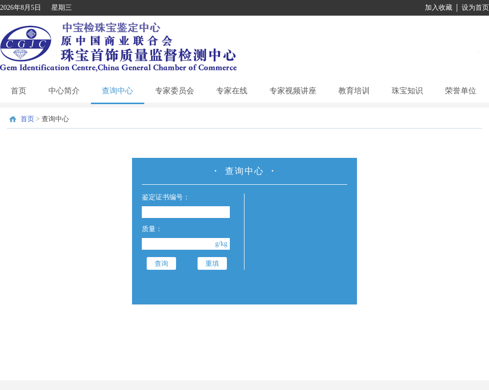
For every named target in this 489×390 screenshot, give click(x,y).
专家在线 (231, 91)
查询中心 (117, 91)
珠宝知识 (407, 91)
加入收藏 (438, 7)
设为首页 (475, 7)
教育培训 (354, 91)
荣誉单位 (460, 91)
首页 (18, 91)
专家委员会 (174, 91)
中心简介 (64, 91)
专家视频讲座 (292, 91)
